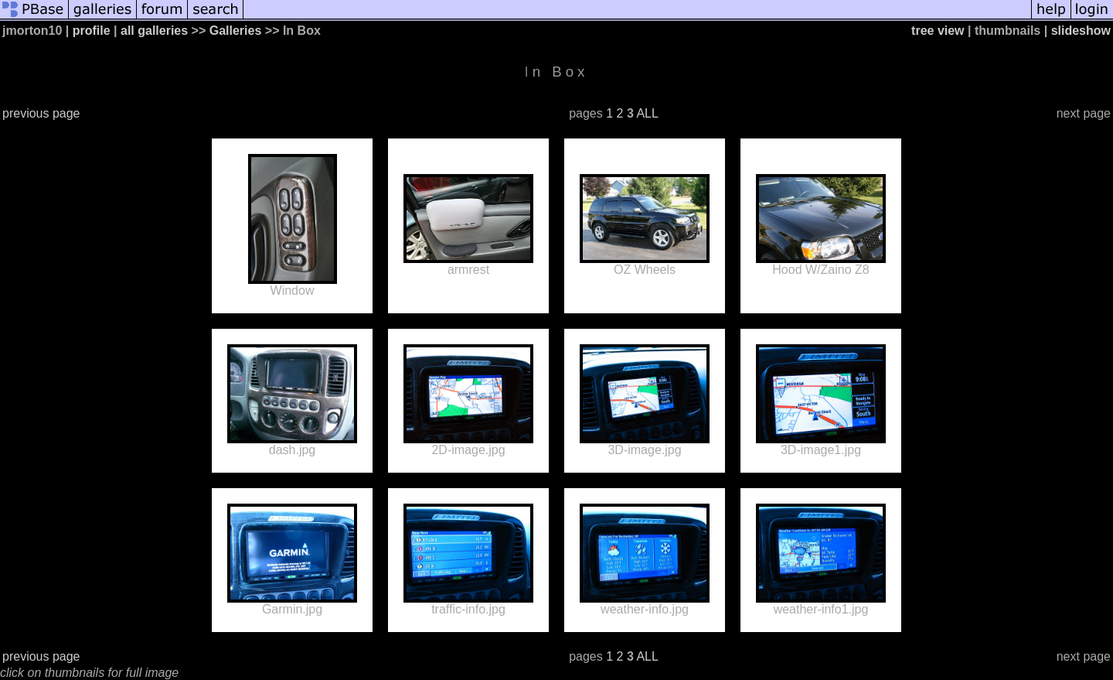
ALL (647, 113)
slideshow (1081, 30)
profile (92, 30)
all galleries (154, 30)
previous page (41, 113)
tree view (937, 30)
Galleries (235, 30)
